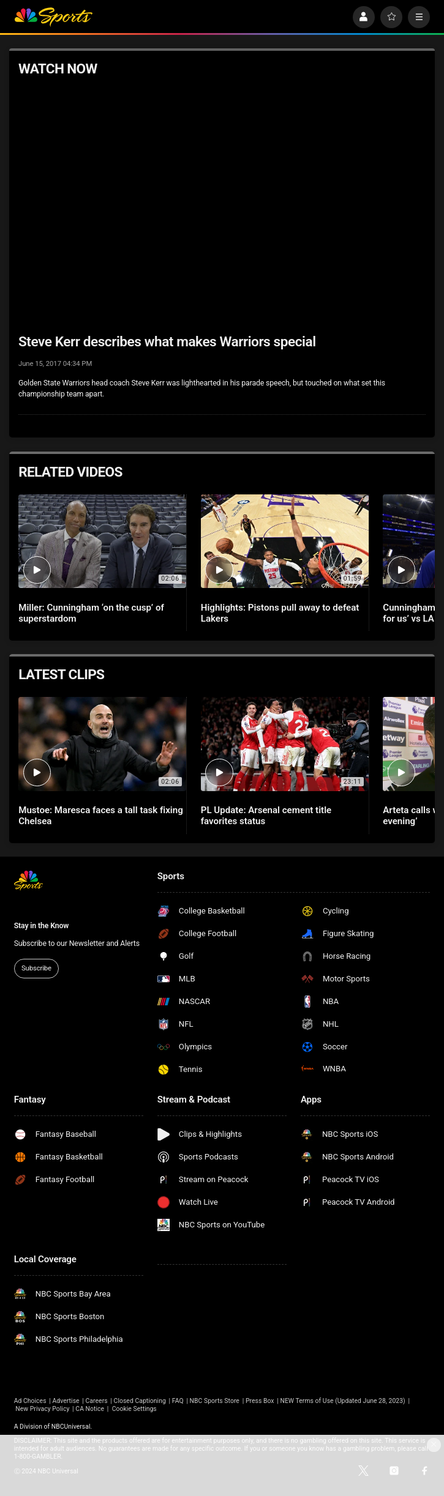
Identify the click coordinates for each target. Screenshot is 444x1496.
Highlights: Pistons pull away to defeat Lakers (280, 613)
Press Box (260, 1401)
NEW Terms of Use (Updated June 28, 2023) (342, 1401)
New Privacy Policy (42, 1409)
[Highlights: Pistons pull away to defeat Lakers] (285, 541)
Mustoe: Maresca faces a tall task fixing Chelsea (100, 816)
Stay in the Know (41, 925)
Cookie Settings (134, 1409)
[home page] (53, 17)
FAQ (178, 1401)
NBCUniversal (71, 1427)
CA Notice (89, 1409)
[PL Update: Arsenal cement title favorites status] (285, 744)
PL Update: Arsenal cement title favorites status (266, 816)
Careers (97, 1401)
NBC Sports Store (214, 1401)
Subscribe (36, 968)
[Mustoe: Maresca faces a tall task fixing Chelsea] (102, 744)
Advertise (66, 1401)
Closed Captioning (140, 1401)
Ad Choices (30, 1401)
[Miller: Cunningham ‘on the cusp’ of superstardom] (102, 541)
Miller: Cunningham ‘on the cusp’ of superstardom (91, 613)
